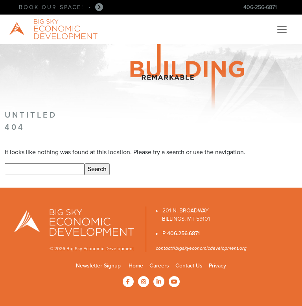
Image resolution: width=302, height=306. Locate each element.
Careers (159, 266)
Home (136, 266)
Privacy (217, 266)
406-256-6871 (260, 7)
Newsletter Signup (98, 266)
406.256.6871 (183, 233)
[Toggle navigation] (282, 29)
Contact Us (189, 266)
